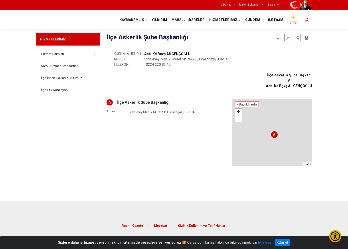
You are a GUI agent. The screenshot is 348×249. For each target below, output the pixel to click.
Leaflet (307, 164)
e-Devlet (226, 4)
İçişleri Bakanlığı (249, 4)
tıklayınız (265, 242)
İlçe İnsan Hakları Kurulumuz (61, 78)
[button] (297, 37)
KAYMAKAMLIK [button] (132, 20)
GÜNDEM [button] (252, 20)
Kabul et (282, 242)
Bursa (271, 4)
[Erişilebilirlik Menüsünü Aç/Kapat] (335, 236)
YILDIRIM (159, 20)
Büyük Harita (248, 104)
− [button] (238, 118)
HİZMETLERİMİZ (53, 39)
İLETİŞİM (275, 20)
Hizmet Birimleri (52, 54)
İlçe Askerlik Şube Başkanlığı (143, 102)
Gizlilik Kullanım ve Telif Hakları (202, 226)
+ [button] (238, 112)
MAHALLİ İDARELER (188, 20)
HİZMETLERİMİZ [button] (223, 20)
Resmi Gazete (132, 226)
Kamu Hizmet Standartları (59, 66)
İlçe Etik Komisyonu (55, 90)
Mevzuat (160, 226)
